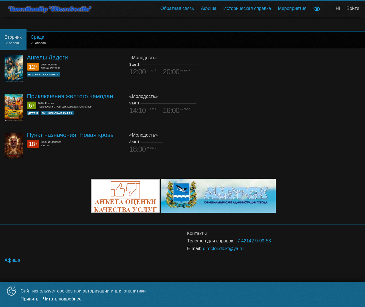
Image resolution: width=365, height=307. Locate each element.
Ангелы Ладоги (47, 57)
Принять (29, 298)
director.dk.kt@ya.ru (223, 248)
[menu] (205, 8)
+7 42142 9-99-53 (253, 240)
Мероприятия (292, 8)
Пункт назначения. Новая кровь (70, 134)
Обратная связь (177, 8)
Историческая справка (247, 8)
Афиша (209, 8)
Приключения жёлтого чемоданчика (73, 96)
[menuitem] (177, 8)
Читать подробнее (62, 298)
